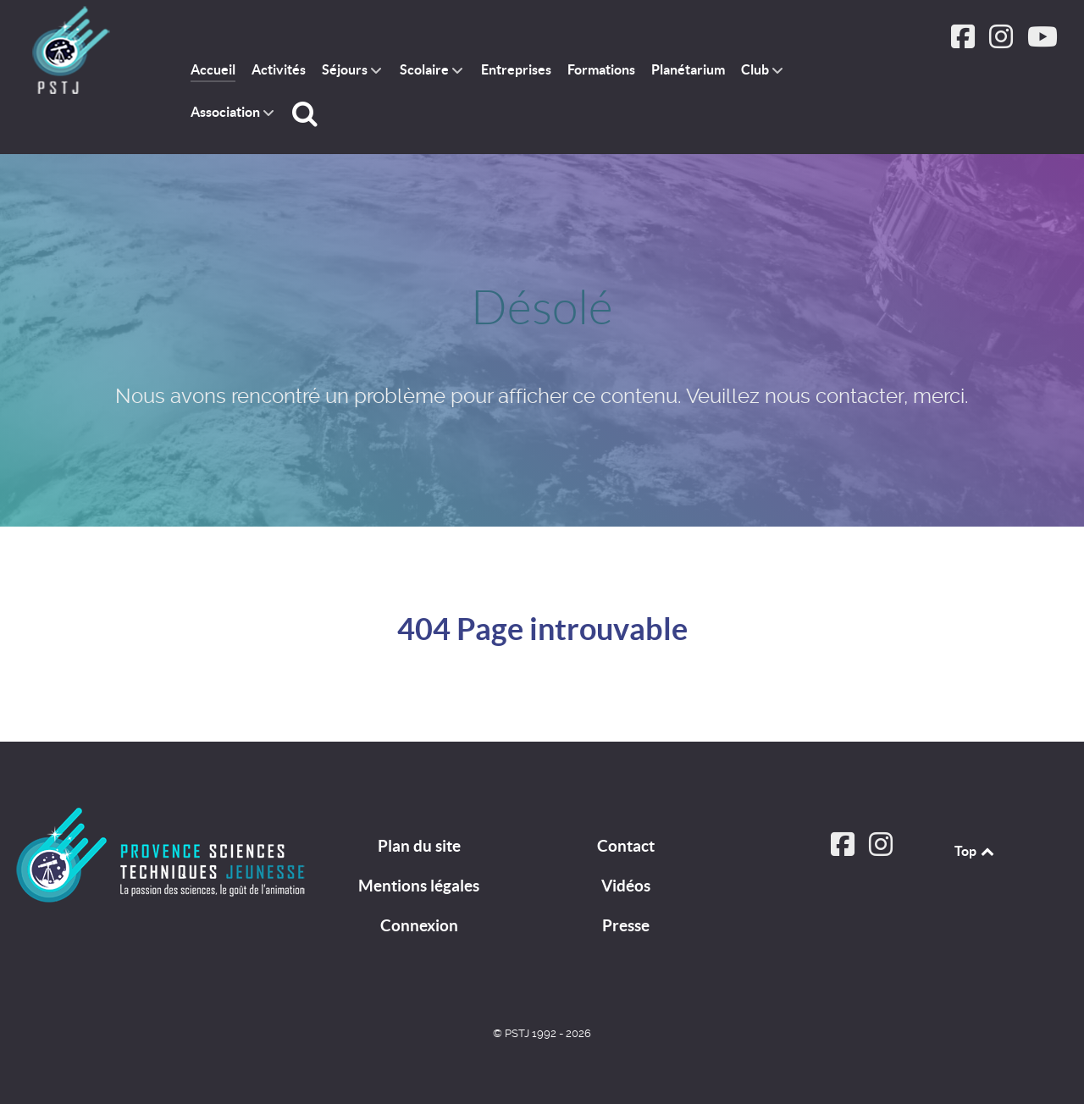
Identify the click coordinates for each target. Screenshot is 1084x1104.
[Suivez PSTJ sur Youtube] (1042, 41)
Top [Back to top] (975, 850)
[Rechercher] (307, 113)
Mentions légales (418, 885)
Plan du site (419, 845)
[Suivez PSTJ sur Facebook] (965, 41)
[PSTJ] (162, 855)
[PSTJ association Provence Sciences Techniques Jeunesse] (84, 51)
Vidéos (625, 885)
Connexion (419, 925)
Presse (626, 925)
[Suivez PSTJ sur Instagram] (1002, 41)
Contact (626, 845)
